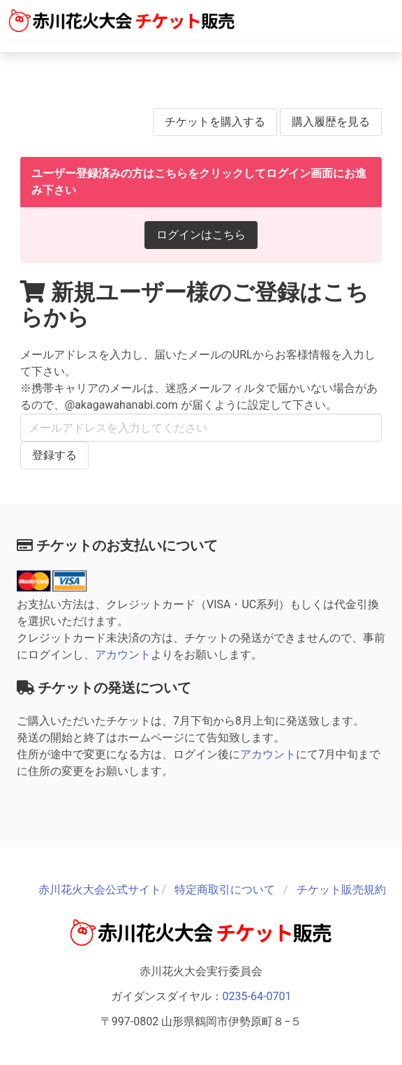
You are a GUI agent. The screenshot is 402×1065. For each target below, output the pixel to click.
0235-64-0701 (257, 996)
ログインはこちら (201, 234)
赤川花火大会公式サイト (99, 889)
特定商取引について (224, 889)
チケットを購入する (215, 121)
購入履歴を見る (331, 121)
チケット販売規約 (341, 889)
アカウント (123, 654)
